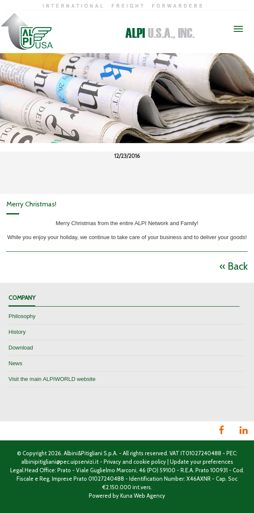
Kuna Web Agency (142, 495)
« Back (234, 266)
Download (20, 347)
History (16, 332)
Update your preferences (201, 461)
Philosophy (22, 316)
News (15, 363)
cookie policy (149, 461)
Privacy (112, 461)
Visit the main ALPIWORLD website (52, 379)
